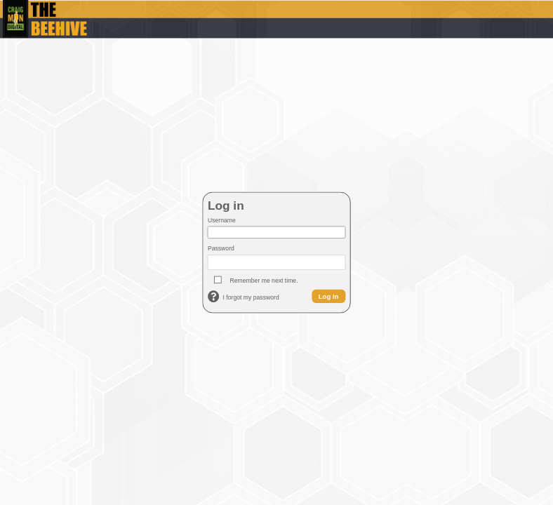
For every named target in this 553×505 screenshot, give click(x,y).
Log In (329, 295)
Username (222, 220)
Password (221, 248)
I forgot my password (251, 297)
